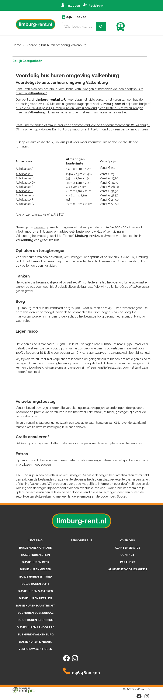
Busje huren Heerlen (35, 598)
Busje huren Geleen (35, 569)
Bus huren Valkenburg (35, 634)
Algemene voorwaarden (127, 569)
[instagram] (75, 660)
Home (17, 45)
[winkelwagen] (122, 26)
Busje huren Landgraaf (35, 627)
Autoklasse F (24, 199)
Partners (127, 562)
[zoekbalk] (79, 26)
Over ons (127, 540)
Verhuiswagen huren (35, 649)
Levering (35, 540)
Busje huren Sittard (35, 576)
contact (39, 227)
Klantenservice (127, 547)
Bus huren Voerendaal (35, 612)
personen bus (81, 540)
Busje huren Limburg (35, 641)
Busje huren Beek (35, 562)
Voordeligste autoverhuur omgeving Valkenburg (62, 82)
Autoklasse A (24, 168)
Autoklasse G (25, 204)
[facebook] (66, 660)
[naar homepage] (36, 23)
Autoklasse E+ (25, 195)
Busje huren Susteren (35, 591)
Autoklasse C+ (25, 182)
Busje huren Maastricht (35, 605)
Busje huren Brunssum (35, 620)
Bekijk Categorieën (80, 61)
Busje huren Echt (35, 583)
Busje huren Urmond (35, 547)
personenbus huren (134, 129)
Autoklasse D (25, 187)
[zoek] (101, 26)
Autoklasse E (24, 191)
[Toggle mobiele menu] (142, 26)
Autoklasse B (24, 174)
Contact (127, 554)
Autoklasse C (25, 178)
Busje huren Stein (35, 554)
